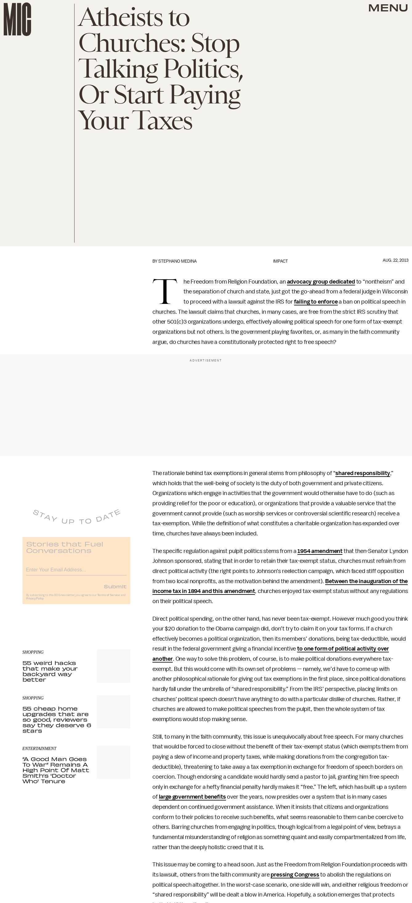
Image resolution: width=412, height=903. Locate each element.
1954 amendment (319, 551)
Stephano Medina (177, 261)
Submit (115, 590)
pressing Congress (295, 875)
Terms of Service (108, 599)
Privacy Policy (35, 602)
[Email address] (76, 572)
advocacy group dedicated (321, 282)
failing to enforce (316, 302)
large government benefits (192, 797)
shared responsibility (362, 473)
